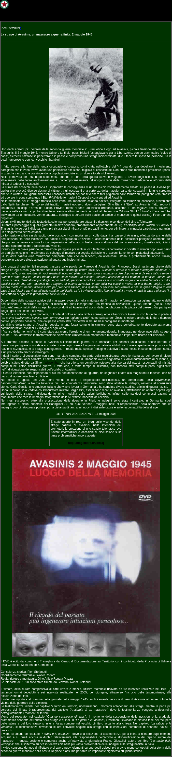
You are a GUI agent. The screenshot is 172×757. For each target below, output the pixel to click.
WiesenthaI (51, 362)
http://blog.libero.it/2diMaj (86, 443)
